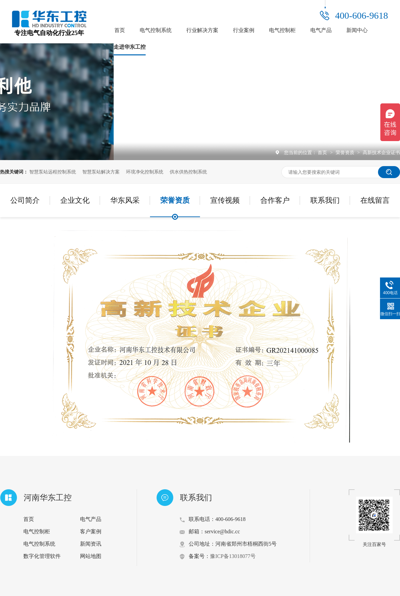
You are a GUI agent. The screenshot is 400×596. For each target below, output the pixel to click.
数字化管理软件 (42, 556)
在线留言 (375, 200)
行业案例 (243, 30)
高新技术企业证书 (381, 152)
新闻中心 (357, 30)
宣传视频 (225, 200)
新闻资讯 (90, 544)
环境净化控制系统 (144, 171)
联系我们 (325, 200)
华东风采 (125, 200)
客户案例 (90, 531)
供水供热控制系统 (188, 171)
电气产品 (321, 30)
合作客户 (275, 200)
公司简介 (25, 200)
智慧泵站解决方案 (101, 171)
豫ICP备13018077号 (233, 556)
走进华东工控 (130, 47)
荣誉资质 (346, 152)
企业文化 (75, 200)
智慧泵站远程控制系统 (52, 171)
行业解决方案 (202, 30)
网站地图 (90, 556)
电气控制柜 (282, 30)
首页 (119, 30)
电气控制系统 (156, 30)
